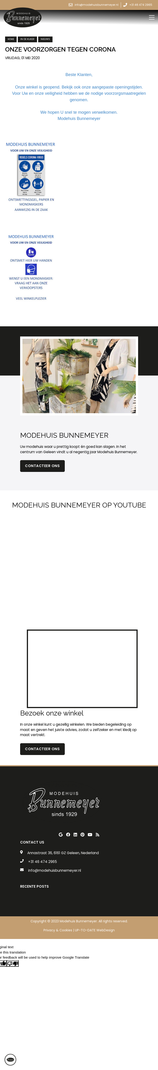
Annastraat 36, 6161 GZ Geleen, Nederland (63, 852)
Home (11, 39)
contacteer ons (42, 748)
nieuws (45, 39)
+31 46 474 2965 (42, 861)
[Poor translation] (13, 963)
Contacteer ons (42, 465)
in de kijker (27, 39)
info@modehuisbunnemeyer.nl (54, 870)
